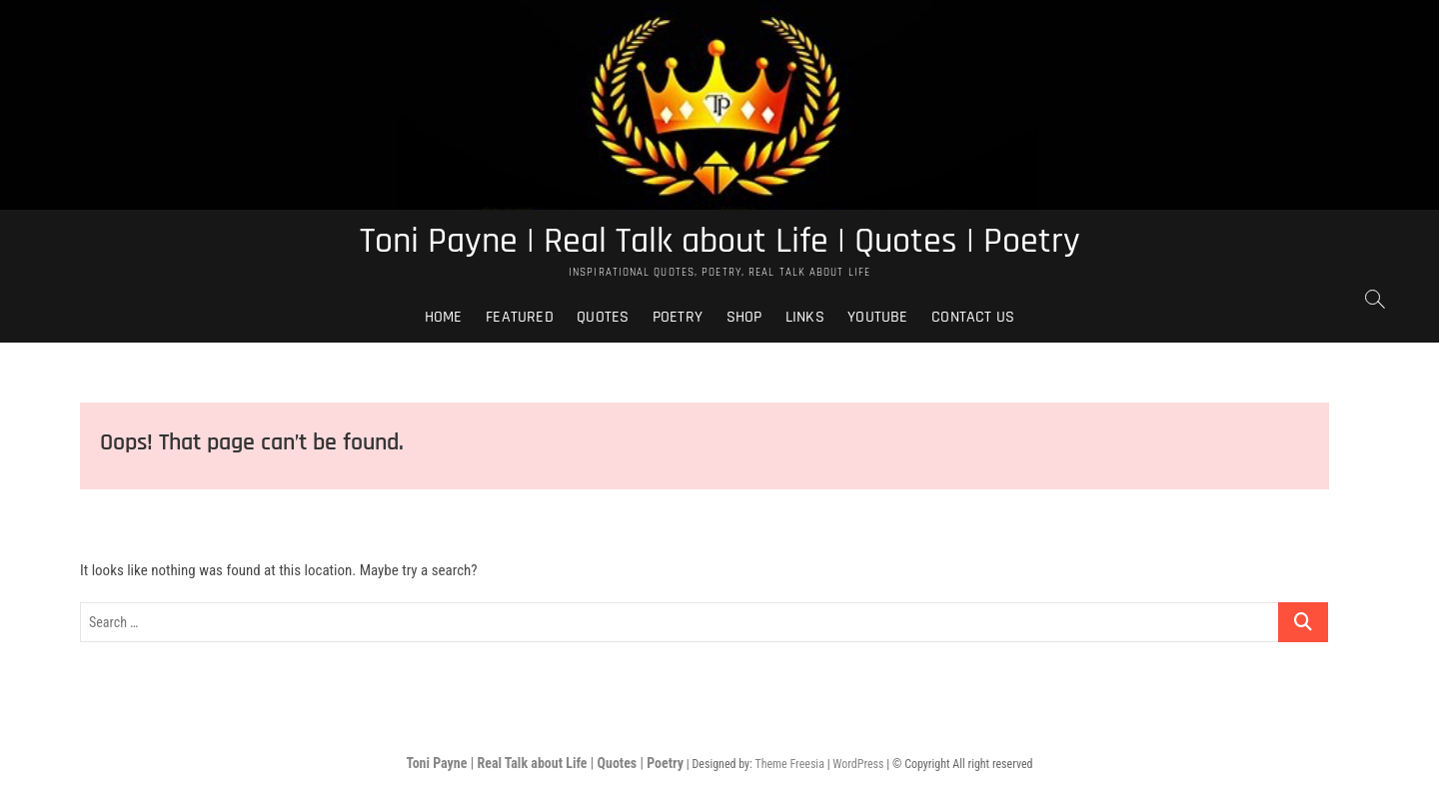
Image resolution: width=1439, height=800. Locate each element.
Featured (520, 317)
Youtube (877, 317)
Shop (744, 317)
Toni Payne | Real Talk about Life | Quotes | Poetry (720, 242)
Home (444, 317)
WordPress (857, 764)
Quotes (603, 317)
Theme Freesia (788, 764)
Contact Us (972, 317)
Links (804, 317)
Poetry (678, 317)
